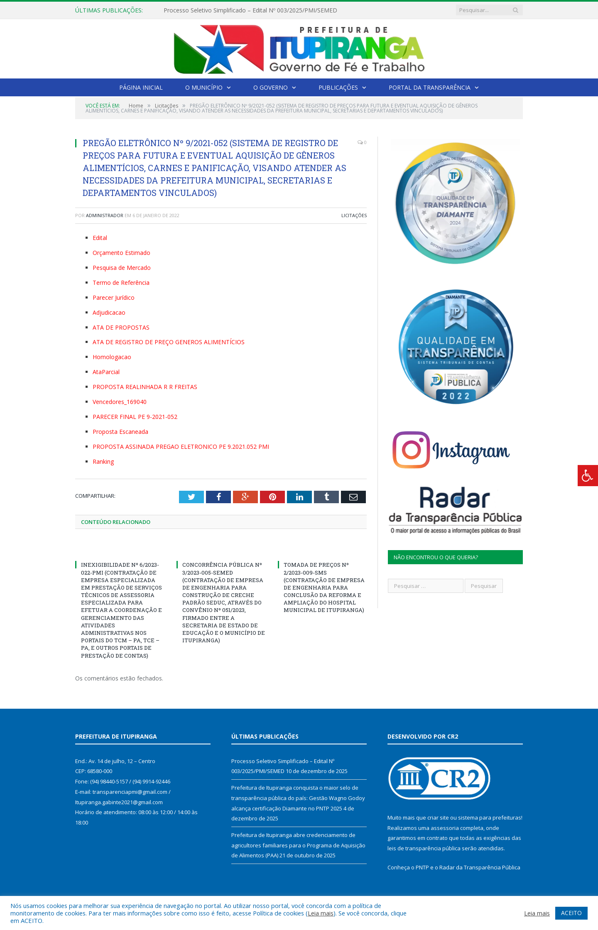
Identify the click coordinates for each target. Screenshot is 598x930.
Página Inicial (141, 87)
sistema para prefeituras (489, 817)
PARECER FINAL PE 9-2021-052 (135, 417)
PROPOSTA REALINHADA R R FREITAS (145, 387)
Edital (100, 238)
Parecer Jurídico (114, 297)
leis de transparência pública (424, 848)
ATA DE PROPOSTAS (121, 327)
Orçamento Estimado (121, 253)
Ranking (103, 461)
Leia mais (320, 913)
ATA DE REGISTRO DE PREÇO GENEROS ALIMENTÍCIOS (169, 342)
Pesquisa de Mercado (122, 268)
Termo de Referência (121, 282)
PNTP (422, 867)
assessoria (445, 828)
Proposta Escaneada (120, 432)
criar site (438, 817)
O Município (204, 87)
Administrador (104, 215)
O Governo (270, 87)
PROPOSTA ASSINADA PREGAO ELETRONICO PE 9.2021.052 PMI (181, 446)
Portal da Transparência (430, 87)
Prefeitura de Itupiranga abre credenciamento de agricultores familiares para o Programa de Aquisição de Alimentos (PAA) (298, 845)
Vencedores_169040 (120, 402)
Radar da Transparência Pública (479, 867)
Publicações (338, 87)
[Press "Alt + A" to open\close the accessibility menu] (588, 475)
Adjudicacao (109, 312)
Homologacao (112, 357)
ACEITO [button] (571, 913)
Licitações (354, 215)
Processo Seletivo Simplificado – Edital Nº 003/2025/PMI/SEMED (250, 10)
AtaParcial (106, 372)
